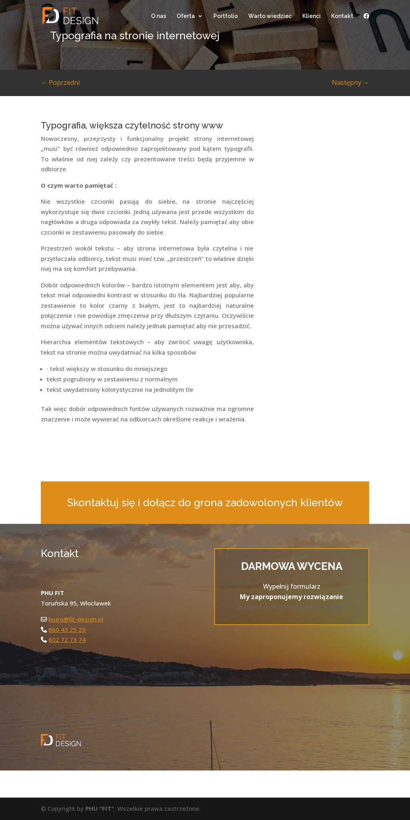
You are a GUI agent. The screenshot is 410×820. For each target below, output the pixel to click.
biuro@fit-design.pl (75, 619)
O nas (158, 16)
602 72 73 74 (67, 640)
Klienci (311, 16)
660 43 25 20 (67, 630)
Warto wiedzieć (270, 16)
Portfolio (225, 16)
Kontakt (342, 16)
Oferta (186, 16)
